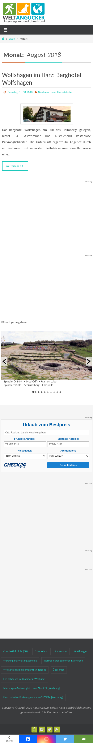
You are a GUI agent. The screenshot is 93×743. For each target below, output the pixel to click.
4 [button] (42, 392)
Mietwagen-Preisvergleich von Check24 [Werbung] (31, 688)
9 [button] (57, 392)
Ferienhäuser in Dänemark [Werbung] (24, 679)
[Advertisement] (46, 209)
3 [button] (39, 392)
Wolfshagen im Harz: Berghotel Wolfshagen (41, 78)
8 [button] (54, 392)
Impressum (61, 651)
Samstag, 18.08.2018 (20, 92)
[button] (4, 361)
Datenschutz (41, 651)
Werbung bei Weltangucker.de (20, 660)
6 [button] (48, 392)
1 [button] (33, 392)
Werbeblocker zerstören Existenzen (63, 660)
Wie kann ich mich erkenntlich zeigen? (24, 669)
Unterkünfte (64, 92)
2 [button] (36, 392)
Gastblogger (81, 651)
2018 (12, 38)
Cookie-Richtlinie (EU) (15, 651)
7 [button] (51, 392)
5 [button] (45, 392)
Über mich (58, 669)
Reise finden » (68, 465)
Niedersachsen (47, 92)
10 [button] (60, 392)
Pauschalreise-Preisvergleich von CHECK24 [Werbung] (33, 697)
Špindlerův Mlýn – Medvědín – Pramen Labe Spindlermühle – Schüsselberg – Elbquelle (30, 383)
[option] (46, 359)
